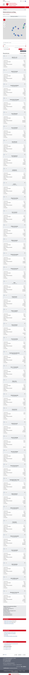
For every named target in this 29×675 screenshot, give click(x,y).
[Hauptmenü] (4, 4)
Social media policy (14, 669)
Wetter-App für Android (8, 618)
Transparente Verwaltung (7, 662)
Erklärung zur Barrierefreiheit (8, 668)
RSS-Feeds (6, 632)
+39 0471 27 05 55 (8, 645)
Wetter (5, 9)
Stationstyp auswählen (14, 16)
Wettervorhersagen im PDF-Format (10, 630)
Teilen (15, 652)
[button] (25, 9)
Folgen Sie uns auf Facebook (9, 621)
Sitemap (5, 652)
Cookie (23, 668)
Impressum (16, 668)
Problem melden (19, 662)
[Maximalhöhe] (20, 46)
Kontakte (14, 662)
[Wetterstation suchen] (14, 42)
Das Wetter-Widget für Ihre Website (10, 631)
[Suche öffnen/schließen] (25, 7)
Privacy (20, 668)
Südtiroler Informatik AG (10, 660)
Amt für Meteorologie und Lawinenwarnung (11, 641)
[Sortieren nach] (14, 44)
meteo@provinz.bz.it (7, 642)
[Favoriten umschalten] (25, 56)
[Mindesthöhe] (8, 46)
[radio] (4, 20)
